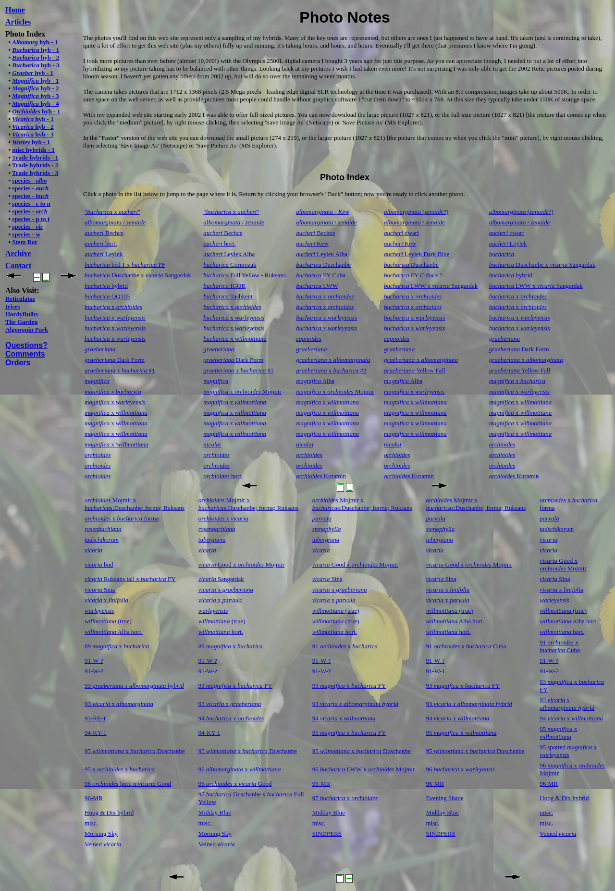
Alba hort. (455, 621)
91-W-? (94, 660)
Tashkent (227, 296)
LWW (317, 285)
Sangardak (221, 578)
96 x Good (235, 783)
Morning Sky (101, 833)
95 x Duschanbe (135, 751)
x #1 (120, 370)
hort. (101, 243)
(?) (416, 211)
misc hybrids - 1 (33, 149)
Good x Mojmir (241, 564)
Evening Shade (444, 798)
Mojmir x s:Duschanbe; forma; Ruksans (134, 503)
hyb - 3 (35, 65)
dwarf (401, 232)
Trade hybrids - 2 (35, 165)
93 (134, 685)
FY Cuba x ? (413, 275)
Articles (18, 22)
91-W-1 (435, 671)
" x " (112, 211)
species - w (26, 234)
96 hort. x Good (128, 783)
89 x (117, 646)
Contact (18, 265)
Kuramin (321, 476)
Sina (327, 578)
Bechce (104, 232)
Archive (18, 253)
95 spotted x (568, 750)
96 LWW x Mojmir (363, 769)
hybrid (510, 275)
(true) (335, 610)
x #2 (331, 370)
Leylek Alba (229, 254)
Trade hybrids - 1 (35, 157)
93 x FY (235, 685)
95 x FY (349, 732)
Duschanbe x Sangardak (542, 264)
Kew (312, 243)
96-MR (321, 783)
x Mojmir (242, 391)
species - (29, 180)
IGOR (224, 285)
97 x (345, 798)
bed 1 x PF (125, 264)
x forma (122, 518)
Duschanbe (323, 264)
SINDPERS (327, 833)
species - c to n (31, 203)
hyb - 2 (35, 57)
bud (99, 564)
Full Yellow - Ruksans (244, 275)
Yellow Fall (414, 370)
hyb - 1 (35, 42)
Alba (315, 380)
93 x (119, 703)
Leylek (508, 243)
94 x (231, 718)
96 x (239, 769)
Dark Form (519, 349)
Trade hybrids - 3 (35, 172)
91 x (345, 646)
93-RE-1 (95, 718)
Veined (558, 833)
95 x (461, 732)
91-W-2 (549, 671)
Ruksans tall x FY (130, 578)
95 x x (120, 769)
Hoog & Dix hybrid (564, 798)
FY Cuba (320, 275)
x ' (116, 444)
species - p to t (30, 219)
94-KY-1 (96, 732)
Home (15, 10)
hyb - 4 (35, 103)
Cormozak (229, 264)
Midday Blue (214, 812)
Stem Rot (24, 242)
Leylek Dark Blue (416, 254)
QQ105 (107, 296)
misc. (546, 812)
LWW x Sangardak (431, 285)
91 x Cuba (466, 646)
